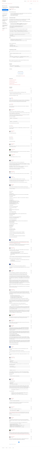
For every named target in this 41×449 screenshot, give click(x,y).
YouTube (10, 447)
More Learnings (5, 3)
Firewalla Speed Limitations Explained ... (4, 23)
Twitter (13, 447)
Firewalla (3, 3)
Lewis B (12, 125)
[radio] (18, 72)
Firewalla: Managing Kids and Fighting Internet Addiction (5, 26)
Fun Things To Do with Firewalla (4, 28)
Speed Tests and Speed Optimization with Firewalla (14, 84)
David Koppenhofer (13, 154)
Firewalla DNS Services (11, 83)
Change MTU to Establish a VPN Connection (5, 7)
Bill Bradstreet (12, 184)
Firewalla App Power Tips (5, 11)
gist (22, 115)
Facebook (3, 447)
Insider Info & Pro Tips (10, 3)
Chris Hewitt (12, 239)
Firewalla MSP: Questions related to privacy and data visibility (5, 20)
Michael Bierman (12, 109)
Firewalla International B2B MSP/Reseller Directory (4, 16)
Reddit (6, 447)
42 (31, 69)
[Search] (34, 3)
